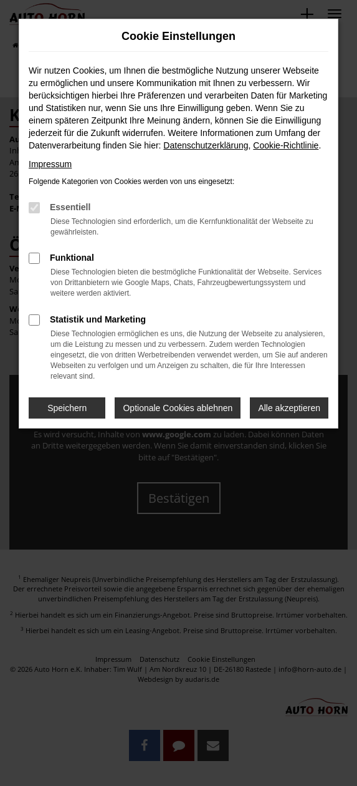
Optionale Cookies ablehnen (177, 408)
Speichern (67, 408)
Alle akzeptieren (289, 408)
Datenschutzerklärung (205, 145)
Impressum (50, 164)
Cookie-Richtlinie (285, 145)
